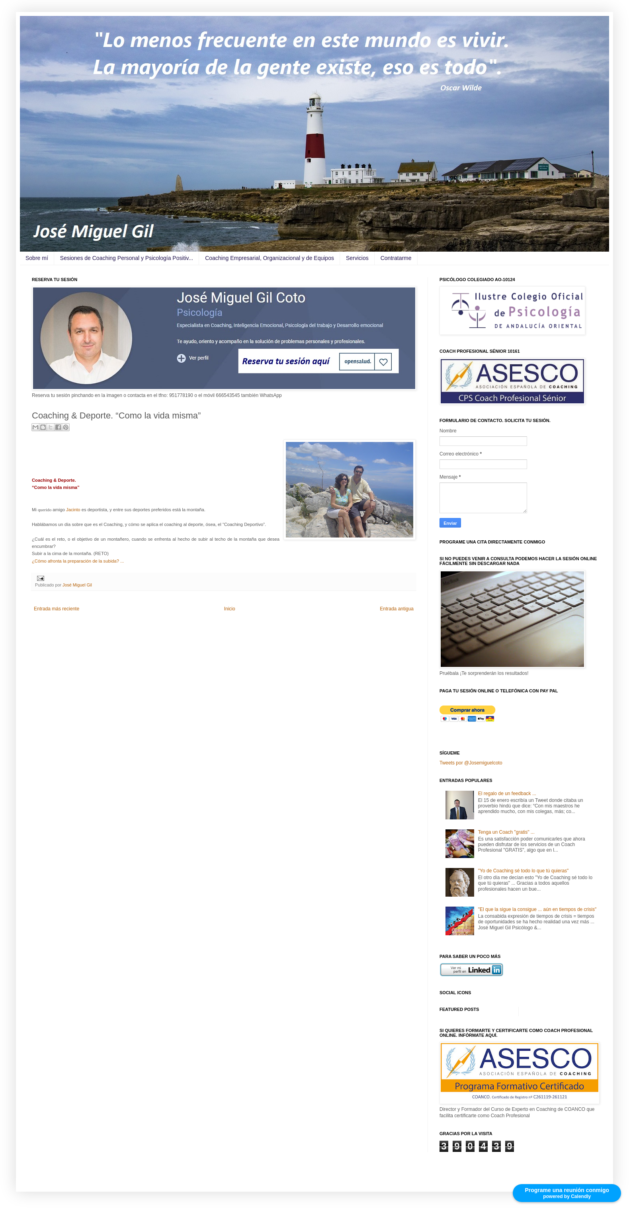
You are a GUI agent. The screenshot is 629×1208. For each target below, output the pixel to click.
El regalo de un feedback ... (507, 793)
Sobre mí (36, 258)
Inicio (229, 609)
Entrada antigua (397, 609)
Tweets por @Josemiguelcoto (471, 763)
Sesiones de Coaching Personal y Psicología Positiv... (126, 258)
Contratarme (396, 258)
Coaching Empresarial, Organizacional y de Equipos (269, 258)
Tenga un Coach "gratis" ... (506, 832)
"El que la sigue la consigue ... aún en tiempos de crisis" (537, 909)
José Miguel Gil (77, 584)
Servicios (357, 258)
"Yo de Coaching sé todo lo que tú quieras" (523, 871)
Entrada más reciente (56, 609)
